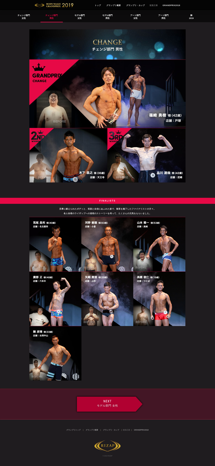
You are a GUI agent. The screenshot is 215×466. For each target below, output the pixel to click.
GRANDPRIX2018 (171, 5)
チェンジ (24, 16)
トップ (98, 5)
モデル (79, 16)
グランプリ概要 (113, 5)
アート (135, 16)
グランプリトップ (73, 430)
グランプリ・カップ (135, 5)
